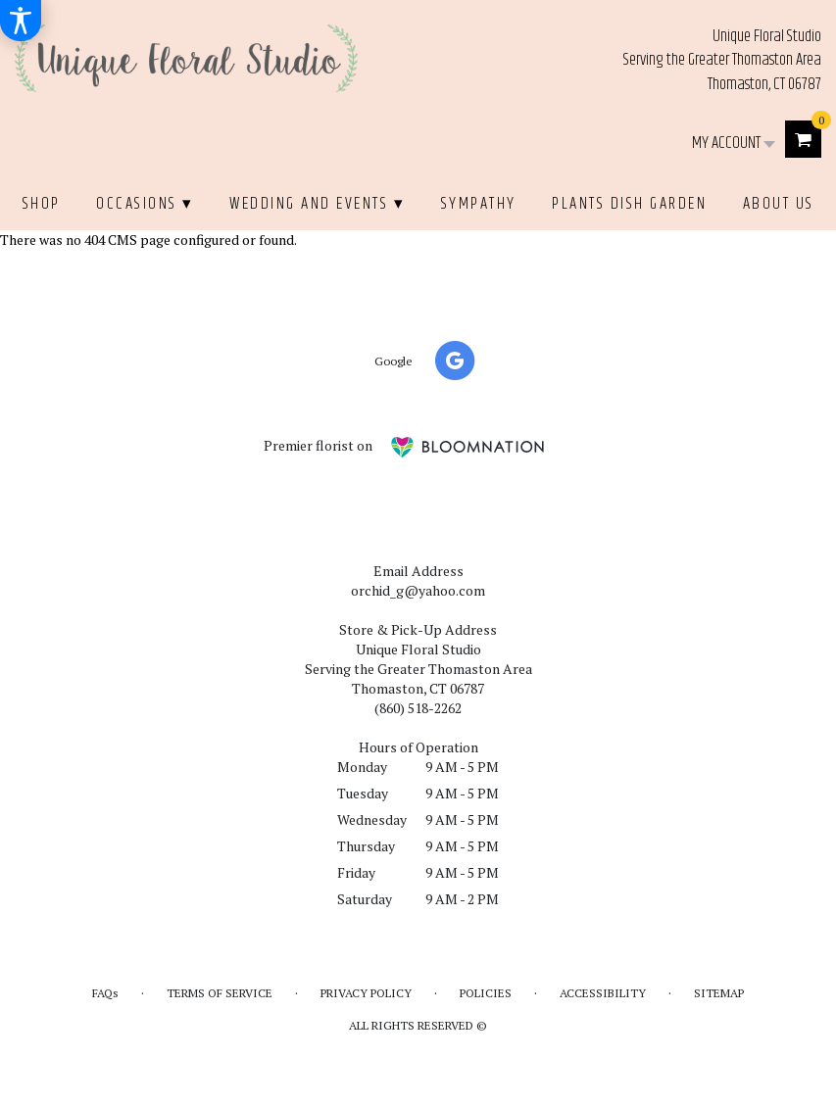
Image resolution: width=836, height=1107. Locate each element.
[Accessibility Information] (20, 20)
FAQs (105, 993)
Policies (486, 993)
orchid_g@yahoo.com (418, 590)
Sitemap (719, 993)
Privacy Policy (366, 993)
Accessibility (603, 993)
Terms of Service (219, 993)
